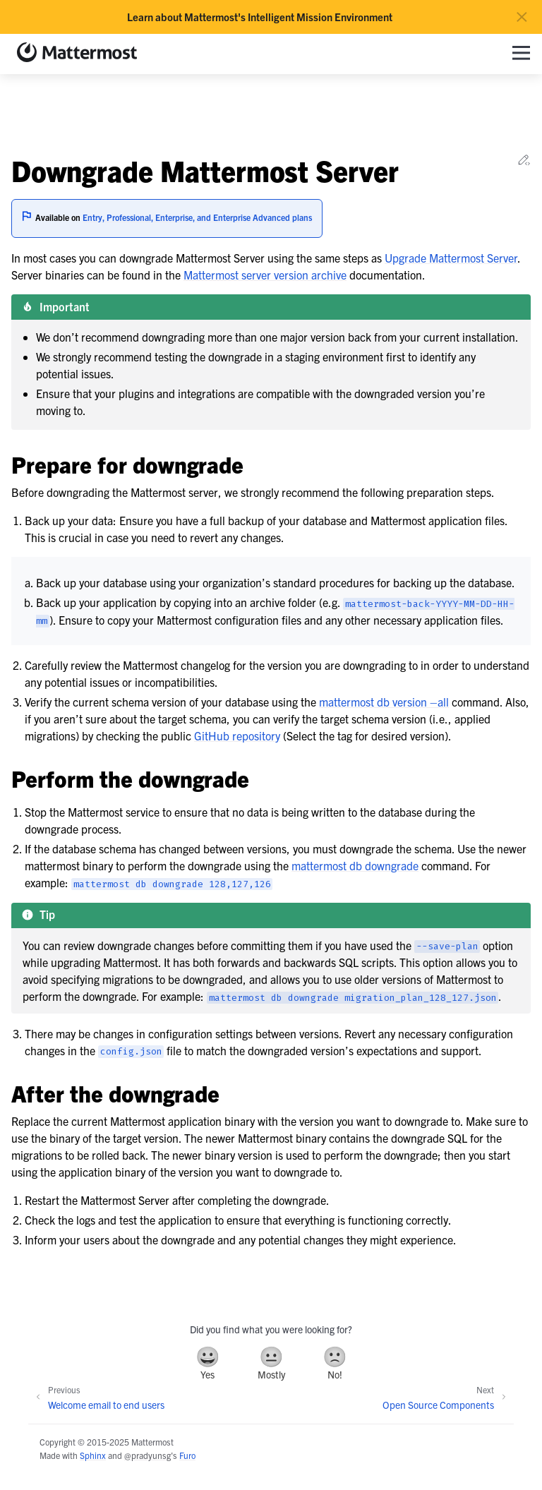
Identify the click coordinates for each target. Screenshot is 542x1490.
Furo (187, 1455)
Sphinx (93, 1455)
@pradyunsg (147, 1455)
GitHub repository (237, 735)
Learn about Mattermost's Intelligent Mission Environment (259, 17)
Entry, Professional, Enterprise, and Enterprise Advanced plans (197, 217)
